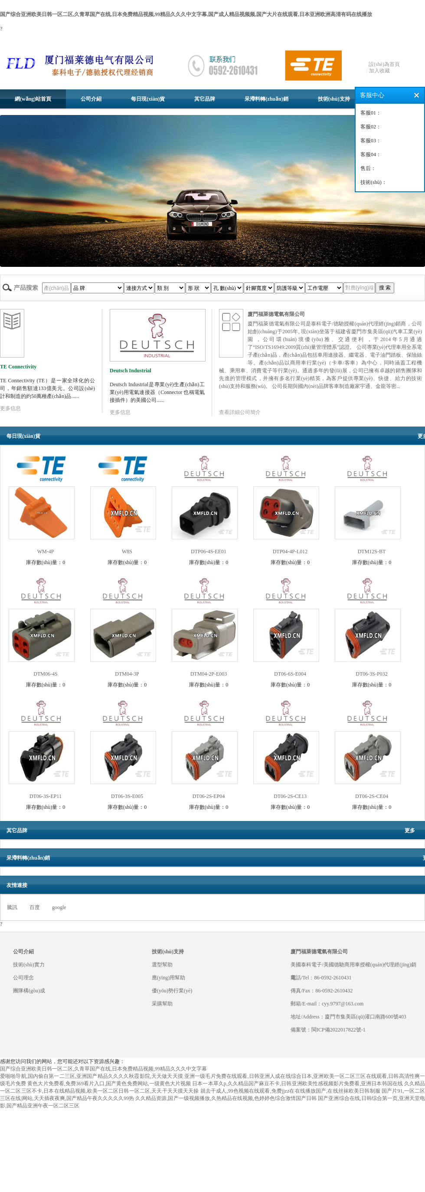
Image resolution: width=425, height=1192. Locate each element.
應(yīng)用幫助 (168, 978)
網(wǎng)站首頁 (33, 99)
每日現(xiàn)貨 (148, 99)
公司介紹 (91, 99)
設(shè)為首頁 (384, 64)
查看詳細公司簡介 (240, 412)
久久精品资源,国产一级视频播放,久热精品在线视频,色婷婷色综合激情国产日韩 (226, 1098)
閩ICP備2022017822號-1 (338, 1030)
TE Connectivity (18, 367)
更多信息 (10, 408)
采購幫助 (162, 1004)
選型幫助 (162, 965)
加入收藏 (379, 71)
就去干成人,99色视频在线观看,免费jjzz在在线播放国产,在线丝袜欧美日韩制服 (290, 1091)
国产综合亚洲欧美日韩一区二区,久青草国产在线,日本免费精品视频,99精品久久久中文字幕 (103, 1069)
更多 (410, 831)
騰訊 (12, 907)
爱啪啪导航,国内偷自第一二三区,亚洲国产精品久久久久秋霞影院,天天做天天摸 (91, 1076)
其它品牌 (204, 99)
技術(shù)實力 (29, 965)
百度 (34, 907)
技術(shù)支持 (334, 99)
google (59, 907)
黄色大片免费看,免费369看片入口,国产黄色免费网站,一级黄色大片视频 (109, 1083)
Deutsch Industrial (130, 371)
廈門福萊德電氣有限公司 (276, 314)
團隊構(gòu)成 (29, 991)
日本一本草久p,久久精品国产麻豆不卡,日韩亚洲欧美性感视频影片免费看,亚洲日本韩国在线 (297, 1083)
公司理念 (23, 978)
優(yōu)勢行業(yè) (172, 991)
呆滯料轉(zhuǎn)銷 (266, 99)
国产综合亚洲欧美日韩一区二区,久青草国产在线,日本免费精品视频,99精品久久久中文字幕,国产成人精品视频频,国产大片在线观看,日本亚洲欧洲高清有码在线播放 (186, 14)
